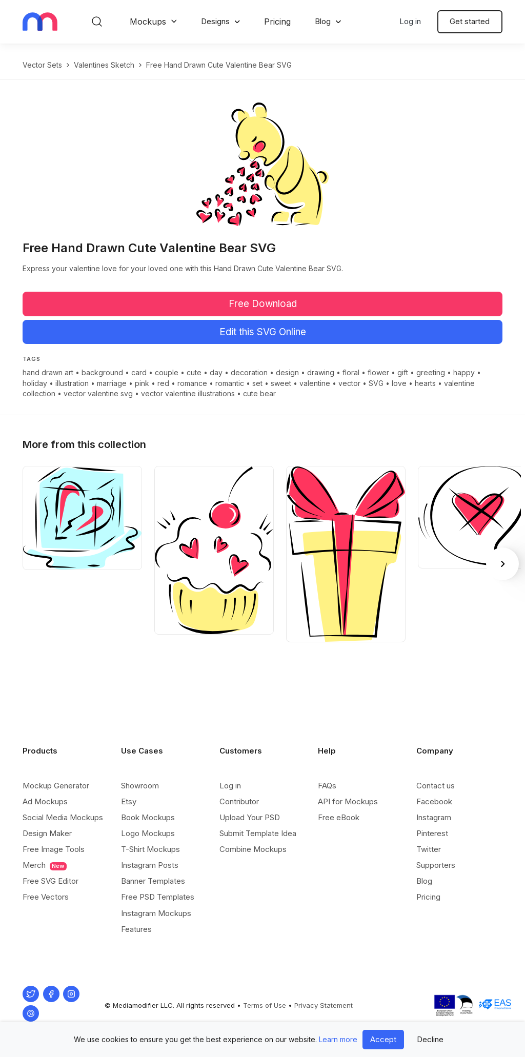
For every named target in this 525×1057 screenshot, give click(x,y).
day (216, 372)
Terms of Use (264, 1005)
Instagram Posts (149, 865)
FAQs (327, 785)
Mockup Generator (56, 785)
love (399, 383)
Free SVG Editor (50, 881)
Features (136, 929)
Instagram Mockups (156, 913)
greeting (430, 372)
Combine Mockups (253, 849)
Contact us (435, 785)
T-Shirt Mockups (150, 849)
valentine (314, 383)
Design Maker (47, 833)
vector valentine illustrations (188, 393)
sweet (281, 383)
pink (142, 383)
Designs (215, 21)
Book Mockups (148, 817)
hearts (425, 383)
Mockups (148, 21)
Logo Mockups (148, 833)
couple (166, 372)
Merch (45, 865)
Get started (470, 21)
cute (194, 372)
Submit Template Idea (257, 833)
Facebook (434, 801)
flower (378, 372)
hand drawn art (48, 372)
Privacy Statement (323, 1005)
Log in (410, 21)
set (257, 383)
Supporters (435, 865)
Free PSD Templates (157, 897)
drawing (320, 372)
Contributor (239, 801)
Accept (383, 1039)
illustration (72, 383)
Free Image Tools (54, 849)
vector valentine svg (98, 393)
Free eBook (338, 817)
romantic (229, 383)
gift (402, 372)
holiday (35, 383)
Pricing (277, 21)
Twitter (428, 849)
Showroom (140, 785)
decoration (249, 372)
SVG (376, 383)
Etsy (128, 801)
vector (349, 383)
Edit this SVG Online (262, 332)
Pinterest (432, 833)
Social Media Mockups (63, 817)
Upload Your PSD (249, 817)
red (163, 383)
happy (464, 372)
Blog (323, 21)
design (287, 372)
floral (350, 372)
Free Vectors (46, 897)
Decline (430, 1039)
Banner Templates (153, 881)
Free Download (263, 304)
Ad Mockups (45, 801)
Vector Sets (42, 64)
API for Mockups (348, 801)
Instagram (433, 817)
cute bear (259, 393)
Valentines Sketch (104, 64)
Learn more (338, 1039)
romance (192, 383)
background (102, 372)
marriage (112, 383)
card (139, 372)
